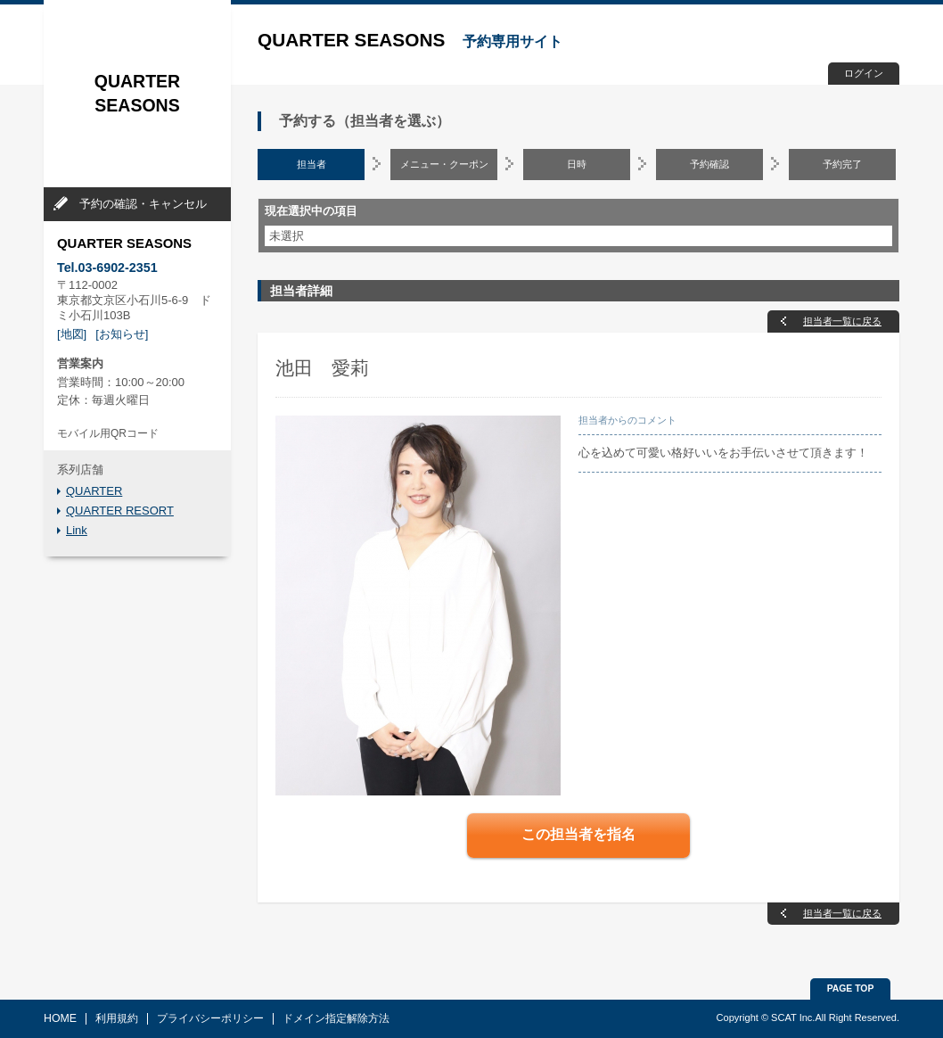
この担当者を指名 (578, 834)
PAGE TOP (850, 988)
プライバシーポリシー (210, 1018)
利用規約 (116, 1018)
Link (76, 530)
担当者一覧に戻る (842, 321)
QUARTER (94, 491)
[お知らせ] (121, 334)
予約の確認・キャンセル (143, 203)
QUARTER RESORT (120, 510)
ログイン (863, 73)
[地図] (71, 334)
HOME (60, 1018)
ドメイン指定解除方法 (336, 1018)
